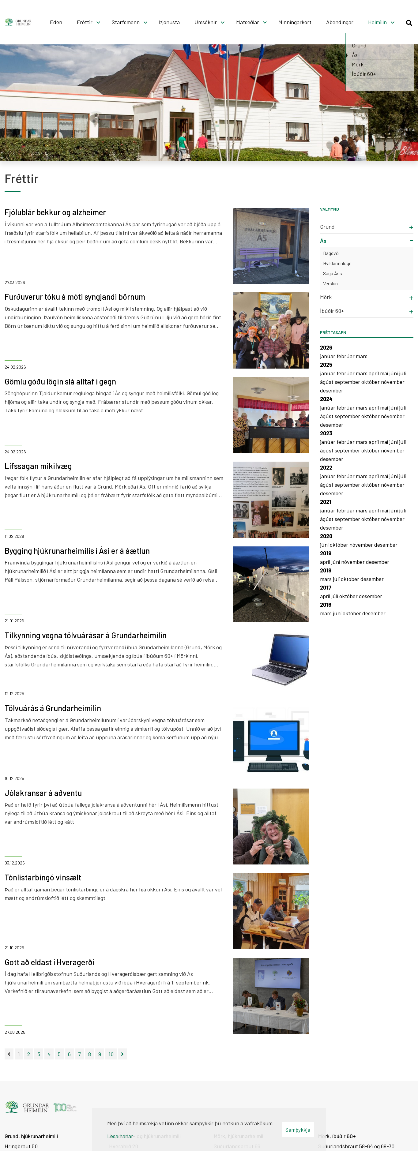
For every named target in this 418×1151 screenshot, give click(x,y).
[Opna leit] (409, 22)
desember (331, 390)
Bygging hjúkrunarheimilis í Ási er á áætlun (77, 550)
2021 (325, 501)
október (371, 381)
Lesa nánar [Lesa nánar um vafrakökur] (120, 1136)
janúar (328, 356)
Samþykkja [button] (297, 1130)
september (348, 381)
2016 (325, 604)
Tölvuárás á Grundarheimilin (53, 708)
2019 (325, 553)
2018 (325, 570)
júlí (402, 373)
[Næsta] (122, 1053)
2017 (325, 587)
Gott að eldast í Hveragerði (50, 962)
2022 (326, 467)
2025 (326, 364)
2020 (326, 536)
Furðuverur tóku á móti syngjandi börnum (75, 296)
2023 (326, 433)
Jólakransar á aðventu (43, 792)
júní (394, 373)
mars (361, 356)
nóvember (393, 381)
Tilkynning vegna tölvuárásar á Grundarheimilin (86, 635)
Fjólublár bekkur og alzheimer (55, 212)
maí (384, 373)
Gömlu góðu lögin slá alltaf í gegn (60, 381)
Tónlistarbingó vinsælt (43, 877)
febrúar (346, 356)
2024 (326, 399)
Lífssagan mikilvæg (38, 466)
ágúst (327, 381)
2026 (326, 347)
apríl (374, 373)
